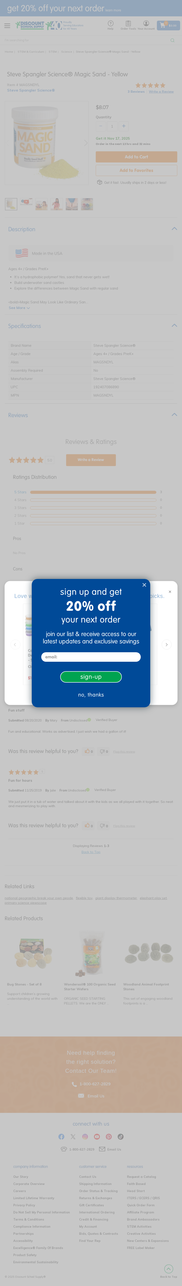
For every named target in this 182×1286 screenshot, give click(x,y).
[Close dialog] (144, 584)
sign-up (91, 676)
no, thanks (91, 695)
